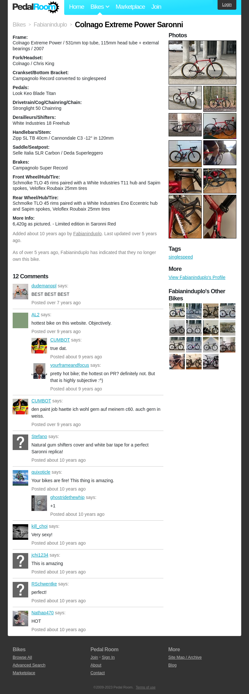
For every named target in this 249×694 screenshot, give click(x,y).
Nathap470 (20, 618)
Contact (97, 672)
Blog (172, 665)
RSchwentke (20, 589)
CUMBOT (39, 345)
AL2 (20, 320)
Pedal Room (36, 7)
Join (156, 6)
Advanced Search (29, 665)
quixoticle (20, 478)
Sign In (108, 657)
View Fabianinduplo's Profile (197, 277)
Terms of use (146, 687)
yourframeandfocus (39, 371)
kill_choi (20, 532)
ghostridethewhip (39, 503)
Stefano (20, 442)
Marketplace (130, 6)
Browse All (22, 657)
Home (76, 6)
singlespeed (181, 257)
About (95, 665)
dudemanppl (20, 291)
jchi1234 (20, 561)
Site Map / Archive (185, 657)
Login (226, 4)
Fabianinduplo (87, 233)
